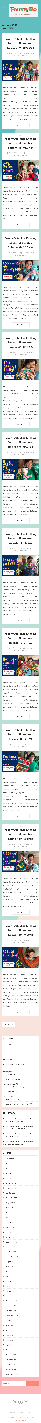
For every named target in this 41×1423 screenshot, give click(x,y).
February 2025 (11, 1178)
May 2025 (9, 1168)
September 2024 (12, 1198)
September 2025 (12, 1159)
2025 (5, 1054)
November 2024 (11, 1188)
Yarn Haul (6, 1096)
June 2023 (9, 1271)
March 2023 (10, 1286)
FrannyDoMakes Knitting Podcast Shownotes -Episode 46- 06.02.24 (20, 343)
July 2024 (9, 1208)
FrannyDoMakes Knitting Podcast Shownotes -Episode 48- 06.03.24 (20, 143)
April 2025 (9, 1173)
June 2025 (9, 1163)
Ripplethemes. (20, 1420)
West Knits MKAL (9, 1084)
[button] (5, 6)
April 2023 (9, 1281)
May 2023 (9, 1276)
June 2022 (9, 1330)
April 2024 (9, 1222)
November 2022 (11, 1306)
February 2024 (11, 1232)
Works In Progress (12, 1079)
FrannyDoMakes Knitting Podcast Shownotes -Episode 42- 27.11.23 (20, 638)
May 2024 (9, 1217)
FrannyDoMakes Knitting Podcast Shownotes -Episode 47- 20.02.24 (20, 243)
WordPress (11, 1417)
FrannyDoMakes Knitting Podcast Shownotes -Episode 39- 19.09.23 (20, 930)
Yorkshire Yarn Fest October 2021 (17, 1104)
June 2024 (9, 1212)
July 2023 (9, 1266)
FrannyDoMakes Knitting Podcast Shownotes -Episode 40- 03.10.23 (20, 834)
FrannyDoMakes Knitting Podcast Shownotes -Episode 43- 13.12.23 (20, 539)
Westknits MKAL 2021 (13, 1087)
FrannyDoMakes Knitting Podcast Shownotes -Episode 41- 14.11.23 (20, 734)
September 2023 (12, 1257)
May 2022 (9, 1335)
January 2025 (11, 1183)
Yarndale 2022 (11, 1099)
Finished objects (11, 1074)
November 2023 (11, 1247)
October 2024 (11, 1193)
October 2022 (11, 1311)
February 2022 (11, 1350)
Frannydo (29, 53)
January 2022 (11, 1355)
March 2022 (10, 1345)
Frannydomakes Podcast (12, 1064)
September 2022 (12, 1315)
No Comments (22, 55)
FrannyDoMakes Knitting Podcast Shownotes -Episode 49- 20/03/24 (20, 43)
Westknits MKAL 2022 (13, 1092)
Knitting (6, 1072)
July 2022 (9, 1325)
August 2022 (10, 1320)
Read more (20, 125)
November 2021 (11, 1360)
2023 (20, 36)
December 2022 (11, 1301)
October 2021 (11, 1364)
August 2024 (10, 1203)
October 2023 (11, 1252)
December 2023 (11, 1242)
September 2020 (12, 1374)
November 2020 (11, 1369)
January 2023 (11, 1296)
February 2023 (11, 1291)
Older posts (9, 1024)
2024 (5, 1049)
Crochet (6, 1059)
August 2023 (10, 1262)
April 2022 (9, 1340)
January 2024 (11, 1237)
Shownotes (10, 1067)
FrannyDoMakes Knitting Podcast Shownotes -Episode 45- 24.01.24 (20, 442)
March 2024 (10, 1227)
